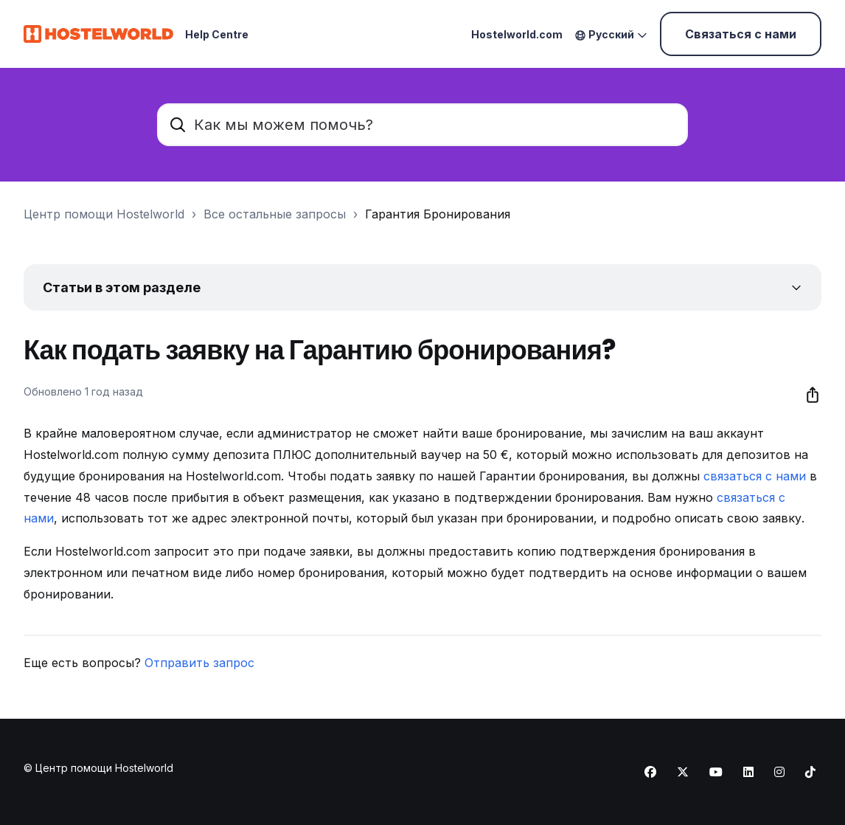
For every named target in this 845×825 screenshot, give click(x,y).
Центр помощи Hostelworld (104, 214)
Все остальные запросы (275, 214)
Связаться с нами (740, 34)
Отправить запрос (199, 662)
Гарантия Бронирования (437, 214)
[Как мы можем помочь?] (422, 124)
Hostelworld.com (517, 34)
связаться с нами (754, 476)
